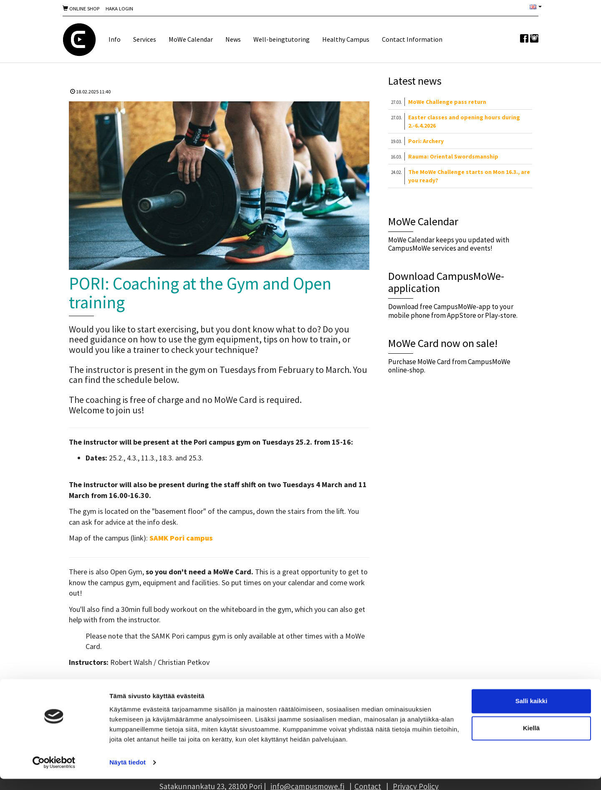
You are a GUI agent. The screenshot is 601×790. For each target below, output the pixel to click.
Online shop (81, 8)
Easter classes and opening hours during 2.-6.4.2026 (464, 121)
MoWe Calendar (191, 39)
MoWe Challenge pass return (447, 102)
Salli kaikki (531, 712)
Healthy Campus (345, 39)
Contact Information (412, 39)
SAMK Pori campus (181, 538)
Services (144, 39)
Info (115, 39)
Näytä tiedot (127, 773)
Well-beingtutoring (281, 39)
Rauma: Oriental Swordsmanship (453, 156)
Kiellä (531, 739)
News (233, 39)
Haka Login (119, 8)
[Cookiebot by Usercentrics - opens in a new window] (54, 773)
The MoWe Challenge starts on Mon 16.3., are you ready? (469, 176)
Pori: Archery (426, 141)
